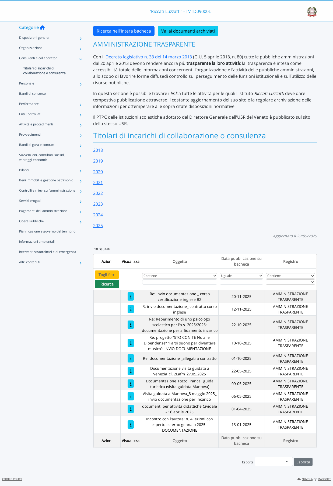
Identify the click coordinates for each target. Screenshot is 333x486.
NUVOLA (305, 479)
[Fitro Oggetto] (179, 282)
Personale (26, 93)
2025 (98, 225)
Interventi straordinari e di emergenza (47, 262)
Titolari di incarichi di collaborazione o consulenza (44, 81)
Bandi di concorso (32, 104)
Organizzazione (31, 58)
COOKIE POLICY (12, 479)
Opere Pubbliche (31, 231)
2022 (98, 193)
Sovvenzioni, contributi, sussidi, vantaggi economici (42, 167)
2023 (98, 204)
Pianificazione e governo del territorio (47, 242)
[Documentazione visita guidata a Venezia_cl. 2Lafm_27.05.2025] (131, 371)
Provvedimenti (30, 145)
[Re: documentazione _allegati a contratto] (131, 358)
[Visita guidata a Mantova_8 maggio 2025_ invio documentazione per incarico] (131, 396)
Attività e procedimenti (36, 134)
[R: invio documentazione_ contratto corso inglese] (131, 309)
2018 (98, 150)
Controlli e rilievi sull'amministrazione (47, 201)
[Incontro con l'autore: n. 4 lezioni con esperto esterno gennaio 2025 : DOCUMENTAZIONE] (131, 424)
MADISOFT (324, 479)
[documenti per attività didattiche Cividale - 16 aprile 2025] (131, 409)
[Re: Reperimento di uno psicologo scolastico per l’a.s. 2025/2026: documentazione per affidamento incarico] (131, 325)
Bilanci (24, 180)
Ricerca (107, 284)
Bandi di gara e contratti (37, 155)
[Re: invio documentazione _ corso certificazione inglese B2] (131, 296)
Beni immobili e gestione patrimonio (46, 190)
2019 (98, 161)
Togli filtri (107, 274)
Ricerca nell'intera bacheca (124, 31)
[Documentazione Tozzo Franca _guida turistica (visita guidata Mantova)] (131, 383)
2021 (98, 182)
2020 (98, 172)
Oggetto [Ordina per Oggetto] (180, 261)
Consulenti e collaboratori (38, 68)
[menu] (274, 461)
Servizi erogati (30, 211)
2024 (98, 215)
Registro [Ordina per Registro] (290, 261)
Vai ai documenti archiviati (188, 31)
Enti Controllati (30, 124)
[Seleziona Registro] (290, 282)
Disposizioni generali (34, 48)
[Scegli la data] (241, 282)
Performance (29, 114)
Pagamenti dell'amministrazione (43, 221)
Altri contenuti (29, 272)
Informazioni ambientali (37, 252)
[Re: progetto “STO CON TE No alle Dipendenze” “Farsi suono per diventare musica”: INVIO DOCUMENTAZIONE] (131, 343)
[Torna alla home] (42, 38)
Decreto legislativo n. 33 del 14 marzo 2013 (149, 57)
